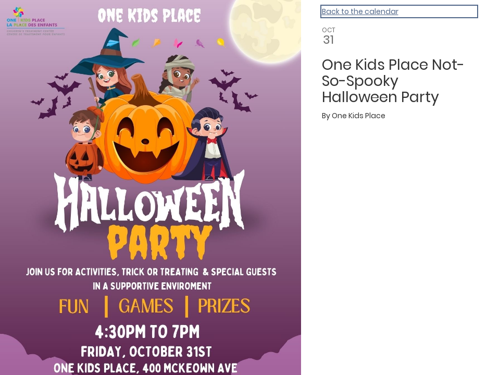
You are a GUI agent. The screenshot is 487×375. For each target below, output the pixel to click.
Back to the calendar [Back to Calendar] (360, 11)
